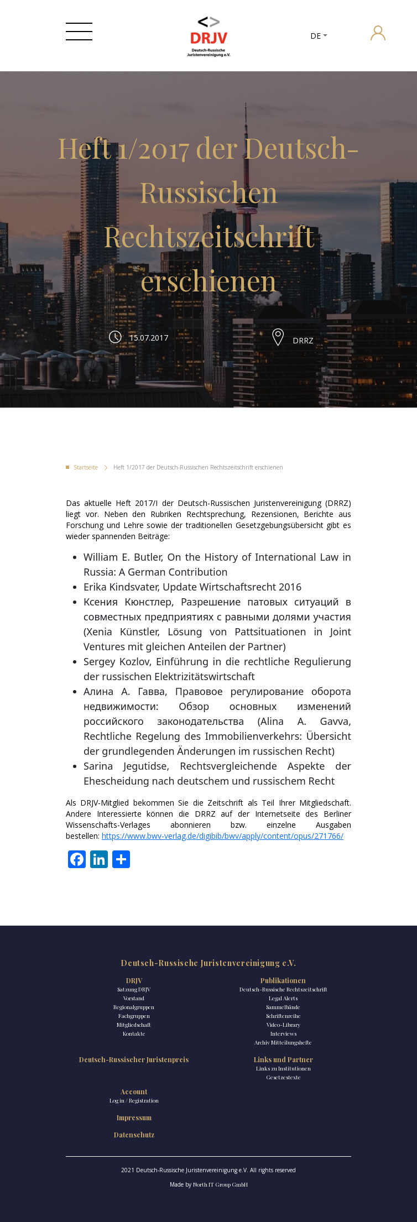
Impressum (134, 1117)
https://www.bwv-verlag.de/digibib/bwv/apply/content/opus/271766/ (222, 836)
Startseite (86, 467)
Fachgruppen (134, 1016)
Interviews (283, 1033)
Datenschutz (134, 1134)
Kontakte (134, 1033)
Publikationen (283, 980)
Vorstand (133, 998)
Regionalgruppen (133, 1007)
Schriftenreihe (283, 1016)
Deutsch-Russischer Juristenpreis (134, 1059)
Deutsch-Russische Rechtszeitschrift (283, 989)
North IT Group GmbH (220, 1184)
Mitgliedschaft (134, 1024)
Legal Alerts (283, 998)
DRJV (134, 980)
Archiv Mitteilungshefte (283, 1042)
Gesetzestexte (283, 1077)
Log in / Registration (134, 1100)
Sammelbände (283, 1007)
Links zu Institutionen (283, 1068)
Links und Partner (283, 1059)
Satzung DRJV (133, 989)
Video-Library (283, 1024)
